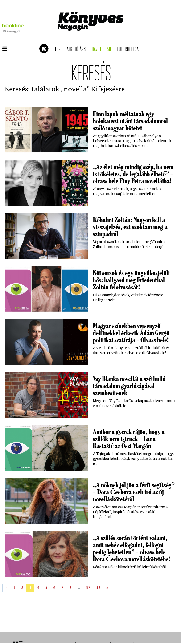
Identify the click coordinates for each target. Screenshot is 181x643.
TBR (59, 49)
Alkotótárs (78, 49)
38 (98, 588)
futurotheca (129, 49)
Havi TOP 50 (103, 49)
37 (88, 588)
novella (75, 89)
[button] (4, 49)
